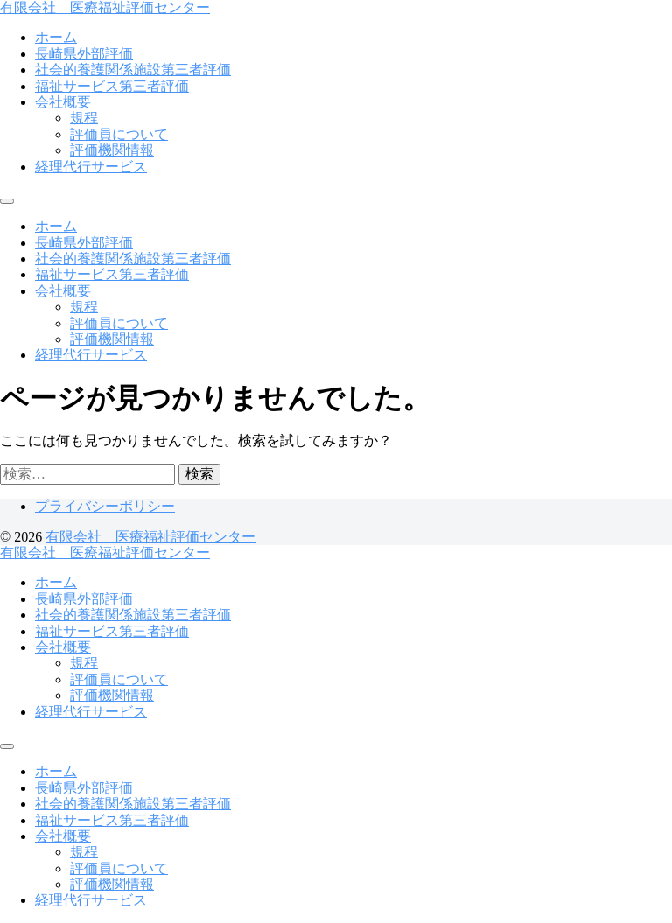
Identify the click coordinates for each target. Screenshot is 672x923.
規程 (84, 117)
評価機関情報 (112, 150)
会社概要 (63, 101)
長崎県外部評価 (84, 53)
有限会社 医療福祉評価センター (105, 7)
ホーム (56, 37)
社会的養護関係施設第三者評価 (133, 69)
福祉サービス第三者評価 (112, 86)
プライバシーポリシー (105, 506)
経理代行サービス (91, 166)
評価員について (119, 134)
